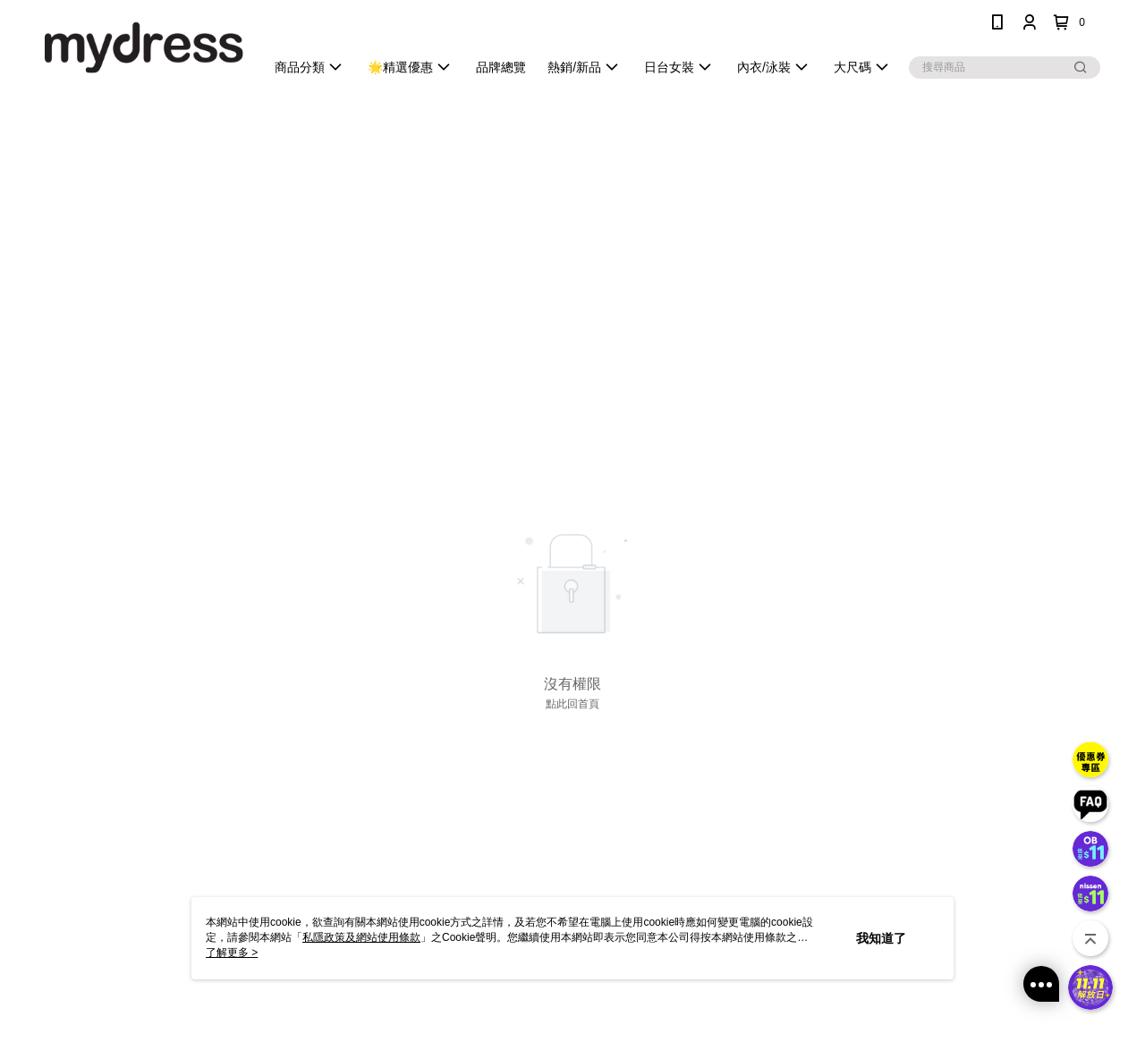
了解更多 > (232, 952)
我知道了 (881, 938)
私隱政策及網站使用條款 (361, 937)
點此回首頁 (572, 704)
